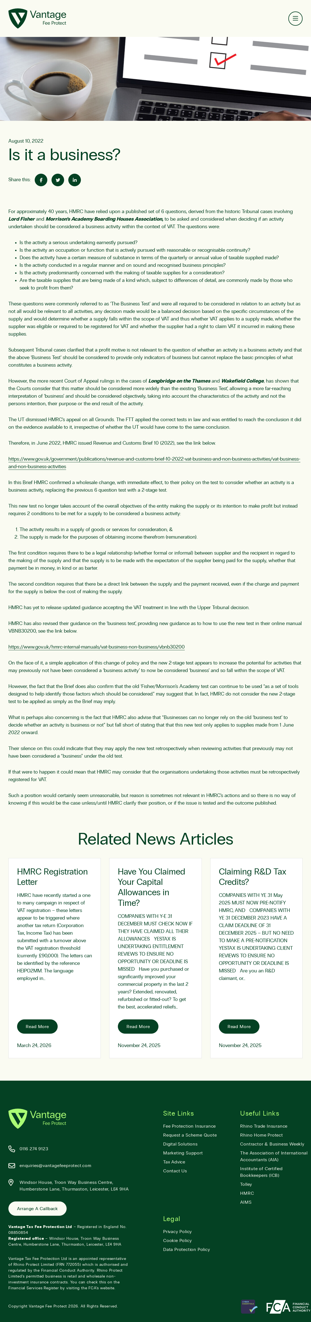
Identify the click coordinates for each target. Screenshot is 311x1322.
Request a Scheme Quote (190, 1135)
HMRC (247, 1193)
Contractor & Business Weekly (272, 1144)
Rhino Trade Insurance (263, 1126)
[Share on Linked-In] (74, 180)
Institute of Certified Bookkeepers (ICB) (261, 1172)
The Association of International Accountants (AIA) (274, 1156)
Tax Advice (174, 1162)
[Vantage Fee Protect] (37, 18)
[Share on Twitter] (58, 180)
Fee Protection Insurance (189, 1126)
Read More (37, 1026)
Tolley (246, 1184)
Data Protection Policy (186, 1249)
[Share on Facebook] (41, 180)
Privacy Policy (177, 1231)
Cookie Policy (177, 1240)
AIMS (245, 1202)
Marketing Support (183, 1153)
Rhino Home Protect (261, 1135)
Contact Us (175, 1171)
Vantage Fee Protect (48, 1306)
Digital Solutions (180, 1144)
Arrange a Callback (37, 1208)
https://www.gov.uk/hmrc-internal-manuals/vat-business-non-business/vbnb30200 (96, 647)
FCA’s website (101, 1288)
